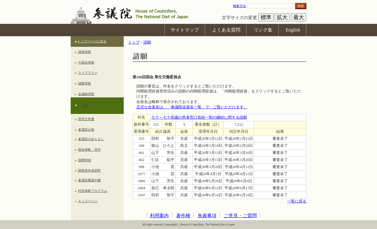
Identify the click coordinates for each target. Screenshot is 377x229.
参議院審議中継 (89, 180)
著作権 (183, 215)
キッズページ (87, 201)
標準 (266, 17)
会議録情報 (86, 94)
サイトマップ (185, 29)
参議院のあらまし (91, 139)
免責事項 (207, 215)
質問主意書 (86, 119)
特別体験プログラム (92, 191)
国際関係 (84, 160)
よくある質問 (226, 29)
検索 (300, 6)
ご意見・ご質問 (240, 215)
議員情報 (84, 52)
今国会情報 (86, 62)
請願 (85, 105)
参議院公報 (86, 129)
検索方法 (239, 6)
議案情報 (84, 83)
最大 (298, 17)
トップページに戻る (91, 41)
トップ (134, 42)
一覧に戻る (296, 201)
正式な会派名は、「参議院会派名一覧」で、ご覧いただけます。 (191, 107)
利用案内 (159, 215)
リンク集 (263, 29)
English (293, 29)
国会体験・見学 (89, 149)
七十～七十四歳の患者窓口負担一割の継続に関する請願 (199, 117)
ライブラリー (87, 72)
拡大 (282, 17)
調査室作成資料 (89, 170)
